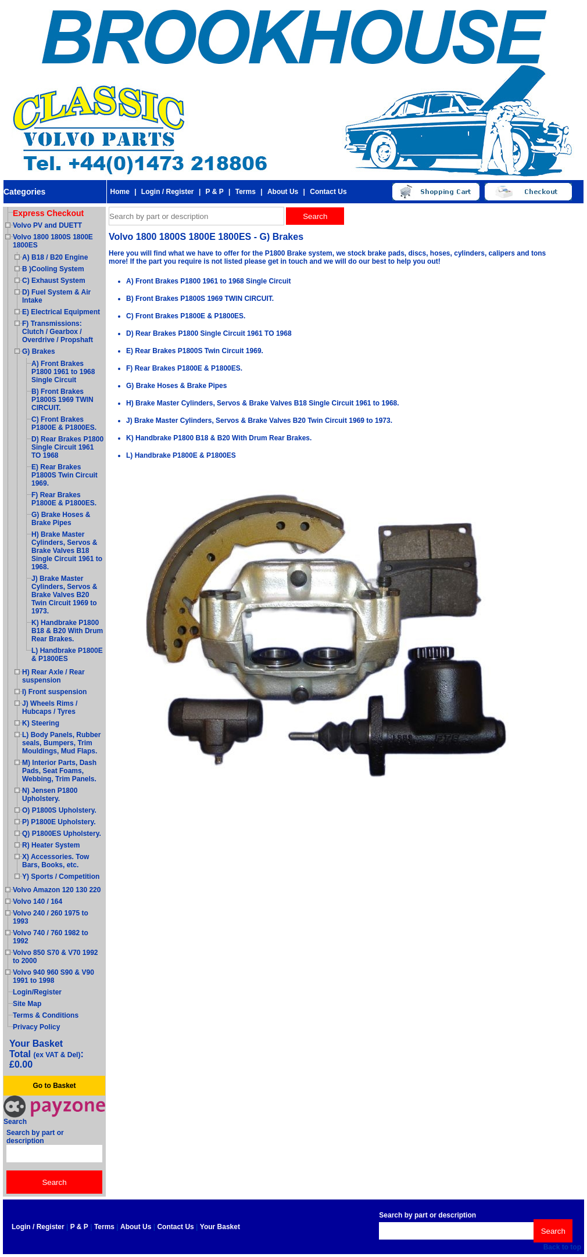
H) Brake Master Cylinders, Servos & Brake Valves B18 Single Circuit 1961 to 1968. (66, 550)
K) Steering (40, 723)
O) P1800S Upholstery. (59, 810)
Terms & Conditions (45, 1015)
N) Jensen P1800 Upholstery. (49, 794)
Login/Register (37, 992)
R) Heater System (51, 845)
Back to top (562, 1247)
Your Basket (220, 1227)
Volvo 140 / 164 (37, 901)
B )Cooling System (53, 269)
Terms (245, 192)
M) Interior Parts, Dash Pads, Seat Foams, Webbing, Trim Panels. (59, 771)
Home (119, 192)
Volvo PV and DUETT (47, 225)
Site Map (27, 1004)
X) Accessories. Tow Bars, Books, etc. (55, 861)
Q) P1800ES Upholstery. (61, 833)
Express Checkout (48, 213)
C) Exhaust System (53, 280)
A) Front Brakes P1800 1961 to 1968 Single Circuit (63, 372)
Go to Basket (54, 1086)
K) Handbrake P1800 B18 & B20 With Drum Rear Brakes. (67, 631)
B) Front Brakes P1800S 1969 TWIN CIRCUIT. (62, 399)
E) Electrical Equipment (61, 312)
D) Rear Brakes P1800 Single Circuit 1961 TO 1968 (67, 447)
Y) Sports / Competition (60, 876)
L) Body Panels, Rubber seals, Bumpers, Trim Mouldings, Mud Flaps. (61, 743)
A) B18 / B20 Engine (55, 257)
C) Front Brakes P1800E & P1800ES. (63, 423)
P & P (215, 192)
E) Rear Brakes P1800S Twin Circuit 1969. (64, 475)
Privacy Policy (36, 1027)
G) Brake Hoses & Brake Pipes (60, 519)
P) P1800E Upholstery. (59, 822)
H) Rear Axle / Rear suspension (53, 676)
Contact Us (328, 192)
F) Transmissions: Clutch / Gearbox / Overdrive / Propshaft (57, 331)
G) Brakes (38, 351)
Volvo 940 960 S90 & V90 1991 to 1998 (53, 976)
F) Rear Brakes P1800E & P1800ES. (63, 499)
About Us (282, 192)
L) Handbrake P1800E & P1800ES (67, 655)
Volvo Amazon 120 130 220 (57, 890)
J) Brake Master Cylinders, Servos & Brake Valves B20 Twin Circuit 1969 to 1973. (64, 594)
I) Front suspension (54, 692)
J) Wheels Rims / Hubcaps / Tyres (49, 707)
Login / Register (167, 192)
